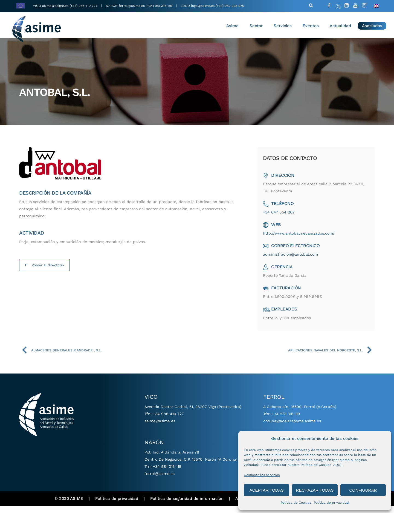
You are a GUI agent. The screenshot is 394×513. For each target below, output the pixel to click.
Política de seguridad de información (187, 505)
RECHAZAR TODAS (315, 490)
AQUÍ (337, 465)
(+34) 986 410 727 (84, 6)
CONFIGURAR (363, 490)
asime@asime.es (55, 6)
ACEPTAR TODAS (267, 490)
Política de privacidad (331, 503)
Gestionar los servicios (262, 475)
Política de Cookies (296, 503)
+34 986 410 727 (168, 421)
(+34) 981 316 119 (159, 6)
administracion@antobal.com (292, 261)
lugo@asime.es (203, 6)
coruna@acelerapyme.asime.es (292, 428)
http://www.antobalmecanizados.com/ (301, 240)
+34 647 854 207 (281, 219)
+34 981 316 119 (167, 473)
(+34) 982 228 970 (230, 6)
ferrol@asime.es (132, 6)
